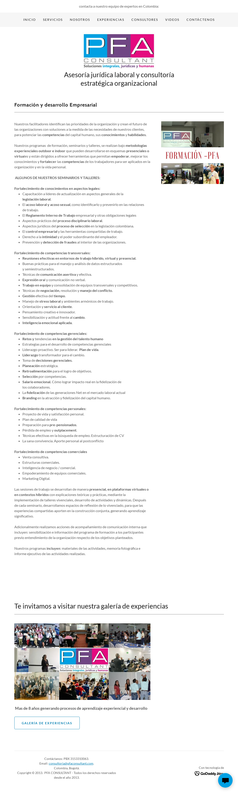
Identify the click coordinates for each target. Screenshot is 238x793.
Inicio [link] (29, 19)
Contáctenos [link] (201, 19)
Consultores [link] (144, 19)
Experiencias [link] (110, 19)
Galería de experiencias (47, 724)
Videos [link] (172, 19)
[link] (118, 51)
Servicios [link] (53, 19)
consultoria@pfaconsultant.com (71, 765)
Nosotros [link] (80, 19)
